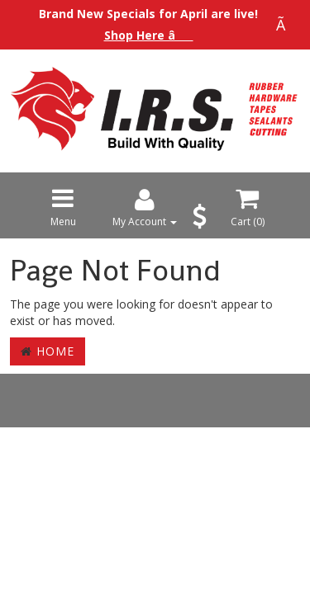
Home (47, 351)
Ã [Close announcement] (285, 25)
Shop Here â (148, 35)
